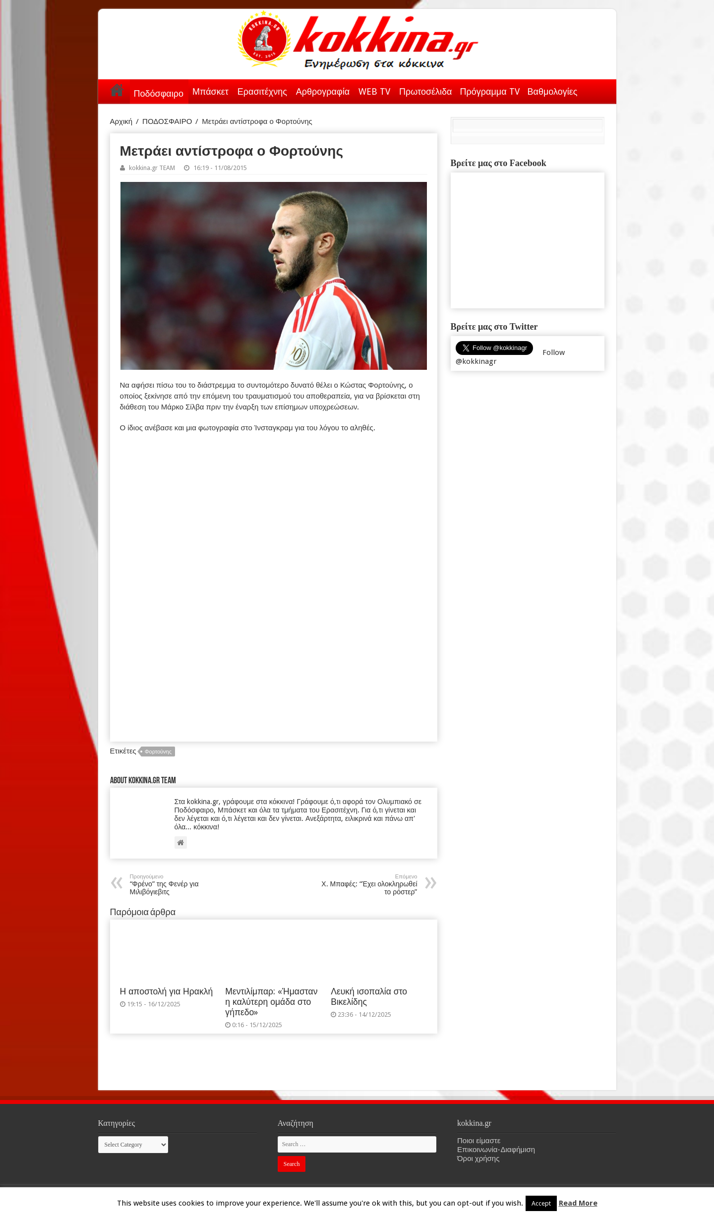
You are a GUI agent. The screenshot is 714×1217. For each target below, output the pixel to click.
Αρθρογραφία (323, 91)
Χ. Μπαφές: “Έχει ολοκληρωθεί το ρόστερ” (366, 884)
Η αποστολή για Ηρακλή (166, 991)
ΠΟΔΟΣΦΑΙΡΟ (167, 121)
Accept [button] (541, 1203)
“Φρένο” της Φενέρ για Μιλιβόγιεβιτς (181, 884)
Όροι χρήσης (478, 1158)
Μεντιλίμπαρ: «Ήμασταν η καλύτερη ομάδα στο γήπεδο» (271, 1001)
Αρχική (117, 89)
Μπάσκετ (210, 91)
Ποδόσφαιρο (158, 93)
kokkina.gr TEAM (152, 168)
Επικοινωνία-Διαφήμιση (496, 1149)
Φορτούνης (158, 752)
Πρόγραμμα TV (490, 91)
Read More (578, 1203)
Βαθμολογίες (553, 91)
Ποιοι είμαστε (478, 1140)
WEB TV (374, 91)
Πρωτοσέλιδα (425, 91)
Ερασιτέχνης (262, 91)
